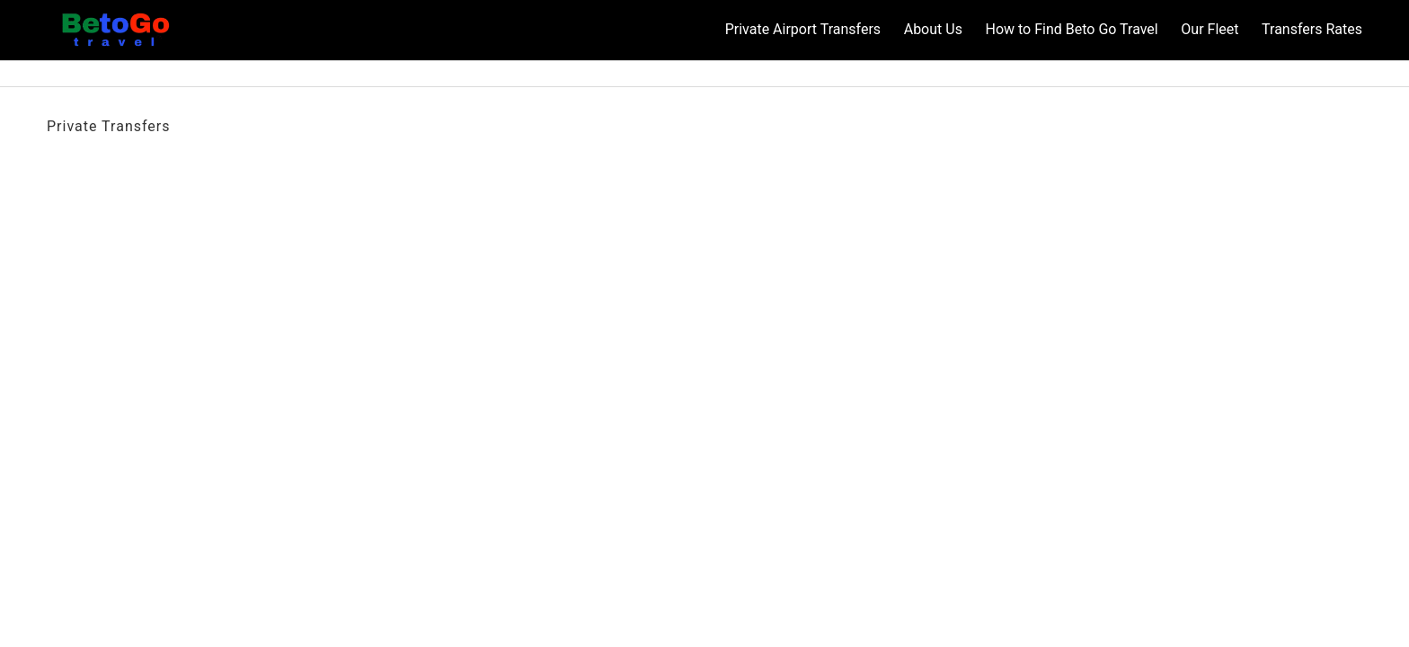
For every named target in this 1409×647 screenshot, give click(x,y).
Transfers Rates (1312, 29)
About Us (933, 29)
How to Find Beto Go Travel (1071, 29)
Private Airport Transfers (803, 29)
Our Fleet (1209, 29)
